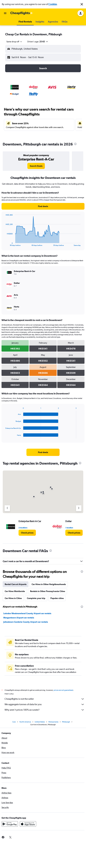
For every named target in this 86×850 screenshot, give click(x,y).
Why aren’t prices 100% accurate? (44, 710)
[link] (36, 166)
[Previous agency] (7, 508)
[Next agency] (78, 508)
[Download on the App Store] (28, 824)
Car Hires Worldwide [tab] (15, 591)
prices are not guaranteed (63, 690)
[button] (81, 4)
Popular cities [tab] (57, 598)
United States (40, 722)
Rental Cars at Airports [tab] (15, 584)
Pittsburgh (66, 722)
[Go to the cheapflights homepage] (21, 13)
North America (25, 722)
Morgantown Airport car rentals (18, 617)
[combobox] (14, 41)
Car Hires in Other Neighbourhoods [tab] (49, 584)
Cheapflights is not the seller (44, 699)
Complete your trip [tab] (36, 598)
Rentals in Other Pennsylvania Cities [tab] (47, 591)
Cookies (52, 4)
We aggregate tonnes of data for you (44, 704)
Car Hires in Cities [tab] (13, 598)
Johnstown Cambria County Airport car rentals (25, 622)
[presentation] (75, 144)
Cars (14, 722)
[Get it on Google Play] (10, 824)
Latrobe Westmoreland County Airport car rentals (27, 613)
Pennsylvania (53, 722)
